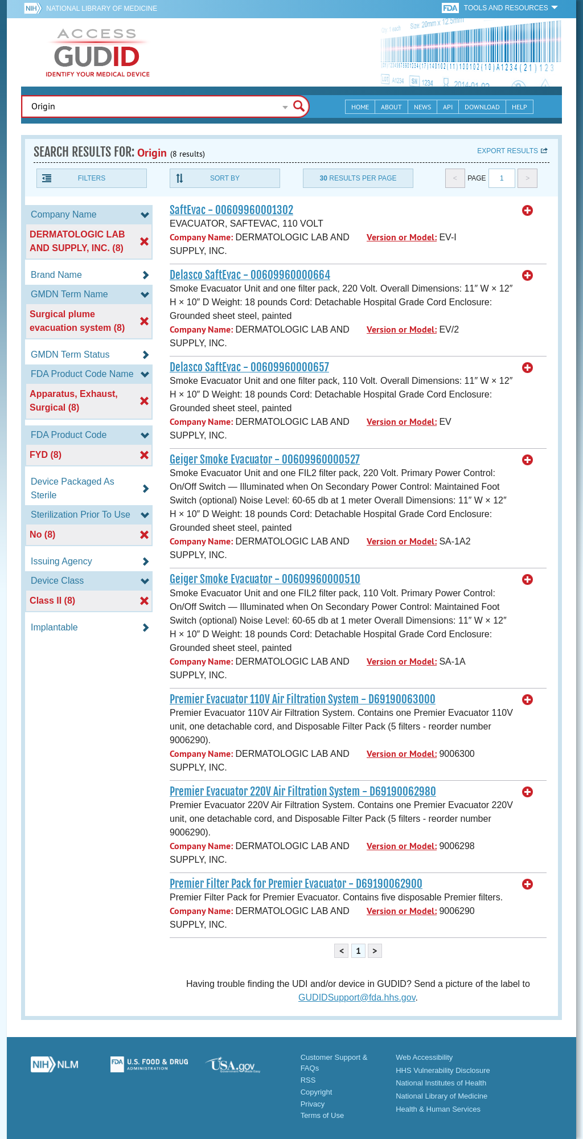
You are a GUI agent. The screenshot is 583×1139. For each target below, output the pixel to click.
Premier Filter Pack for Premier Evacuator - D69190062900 (296, 884)
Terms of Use (322, 1115)
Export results (507, 151)
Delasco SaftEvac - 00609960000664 (250, 275)
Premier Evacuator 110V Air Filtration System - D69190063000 (303, 699)
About (391, 107)
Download (482, 107)
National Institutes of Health (441, 1083)
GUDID (98, 52)
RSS (308, 1080)
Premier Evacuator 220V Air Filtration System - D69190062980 (303, 791)
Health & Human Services (438, 1109)
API (448, 107)
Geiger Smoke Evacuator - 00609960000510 (265, 579)
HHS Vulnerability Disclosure (443, 1070)
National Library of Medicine (101, 9)
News (422, 107)
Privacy (313, 1104)
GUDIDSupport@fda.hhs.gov (356, 997)
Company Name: (201, 237)
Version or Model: (402, 237)
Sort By (225, 178)
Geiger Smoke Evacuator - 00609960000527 (265, 459)
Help (519, 107)
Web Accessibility (424, 1057)
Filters (91, 178)
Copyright (316, 1092)
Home (360, 107)
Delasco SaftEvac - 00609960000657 (249, 367)
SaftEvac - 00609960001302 (231, 210)
